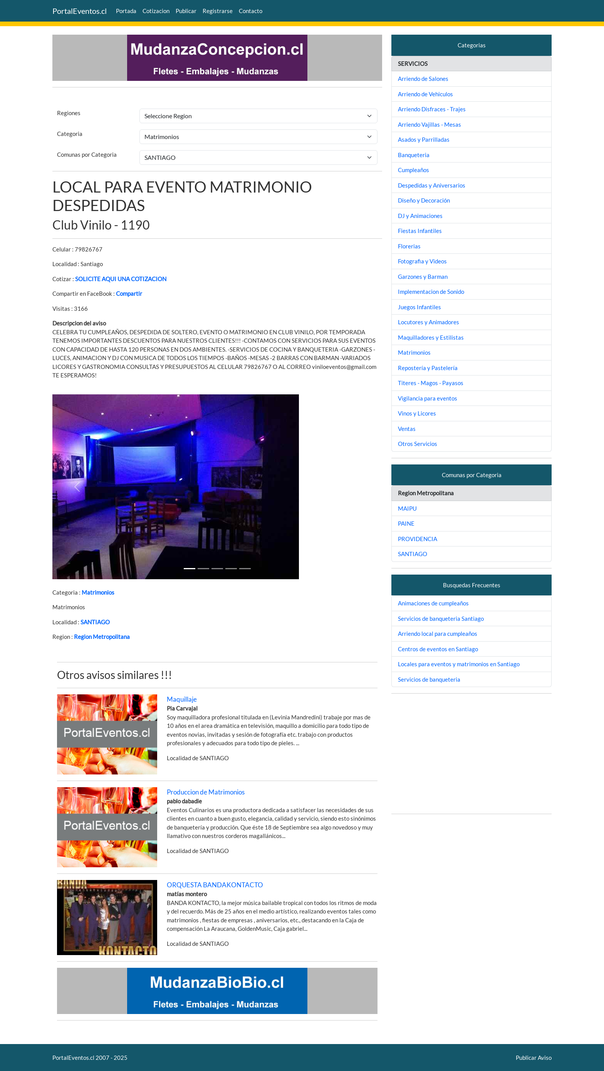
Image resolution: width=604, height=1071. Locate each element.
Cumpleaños (413, 169)
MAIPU (407, 508)
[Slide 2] (217, 568)
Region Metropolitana (102, 636)
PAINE (406, 523)
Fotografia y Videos (422, 261)
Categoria (69, 133)
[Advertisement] (471, 754)
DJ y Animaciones (420, 215)
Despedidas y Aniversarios (431, 185)
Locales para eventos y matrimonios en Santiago (459, 663)
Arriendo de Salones (423, 78)
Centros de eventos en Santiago (438, 648)
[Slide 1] (189, 568)
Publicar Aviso (534, 1057)
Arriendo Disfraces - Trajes (432, 109)
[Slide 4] (245, 568)
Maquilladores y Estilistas (431, 337)
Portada (126, 10)
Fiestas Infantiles (420, 230)
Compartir (129, 293)
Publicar (186, 10)
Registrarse (218, 10)
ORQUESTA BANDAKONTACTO (215, 885)
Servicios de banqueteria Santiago (441, 618)
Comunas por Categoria (87, 154)
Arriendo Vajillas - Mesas (429, 124)
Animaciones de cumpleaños (433, 603)
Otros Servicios (417, 443)
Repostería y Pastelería (428, 367)
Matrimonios (98, 592)
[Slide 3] (231, 568)
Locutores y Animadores (428, 321)
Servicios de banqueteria (429, 679)
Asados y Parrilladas (424, 139)
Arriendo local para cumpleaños (437, 633)
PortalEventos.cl (79, 10)
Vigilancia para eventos (427, 398)
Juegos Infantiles (419, 306)
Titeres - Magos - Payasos (430, 382)
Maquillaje (182, 699)
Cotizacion (156, 10)
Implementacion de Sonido (431, 291)
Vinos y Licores (417, 413)
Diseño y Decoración (424, 200)
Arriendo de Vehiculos (425, 94)
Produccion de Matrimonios (206, 792)
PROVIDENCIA (417, 538)
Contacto (250, 10)
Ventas (407, 428)
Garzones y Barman (423, 276)
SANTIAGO (95, 621)
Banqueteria (414, 154)
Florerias (409, 246)
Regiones (69, 112)
